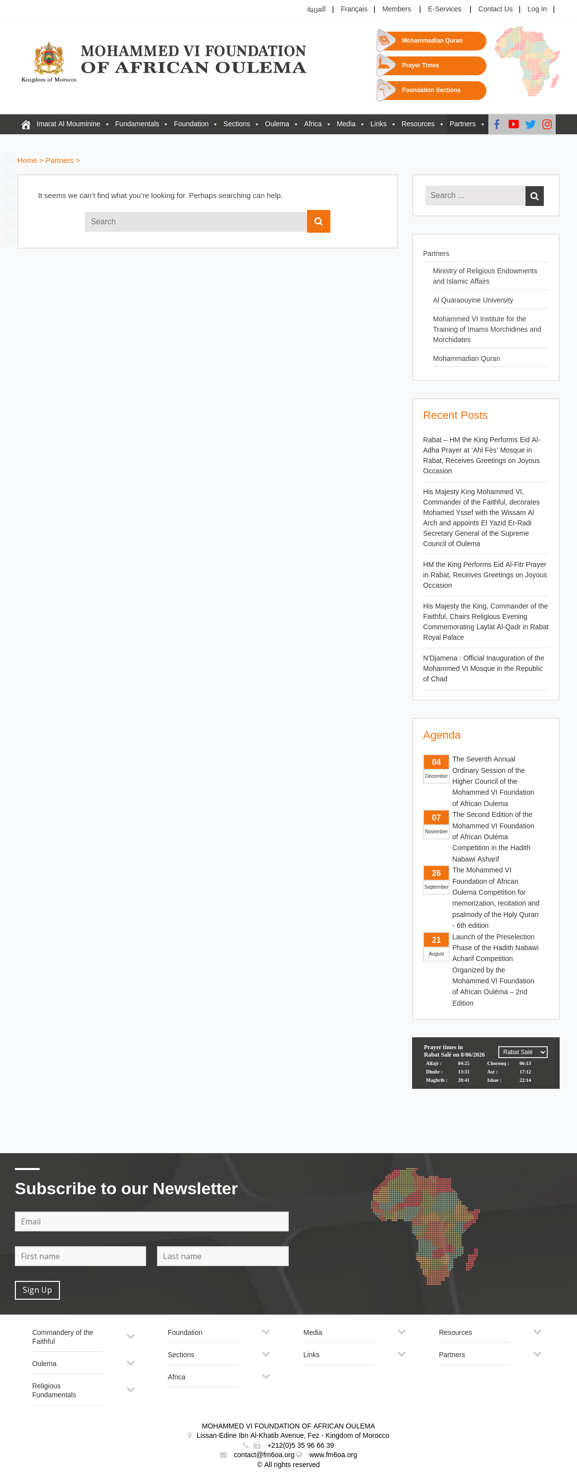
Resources (418, 124)
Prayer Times (420, 65)
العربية (316, 9)
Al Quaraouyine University (473, 300)
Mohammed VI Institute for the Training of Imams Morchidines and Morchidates (487, 329)
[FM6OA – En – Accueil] (25, 124)
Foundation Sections (431, 90)
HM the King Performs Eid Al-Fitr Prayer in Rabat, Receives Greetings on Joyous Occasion (485, 575)
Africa (313, 124)
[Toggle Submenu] (130, 1340)
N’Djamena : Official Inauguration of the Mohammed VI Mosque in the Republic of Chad (483, 669)
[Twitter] (530, 124)
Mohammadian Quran (432, 41)
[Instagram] (547, 124)
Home (27, 160)
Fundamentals (137, 124)
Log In (537, 9)
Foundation (191, 124)
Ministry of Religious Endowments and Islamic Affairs (485, 276)
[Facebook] (496, 124)
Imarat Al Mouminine (69, 124)
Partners (463, 124)
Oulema (277, 124)
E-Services (445, 9)
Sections (236, 124)
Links (378, 124)
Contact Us (495, 9)
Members (396, 9)
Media (346, 124)
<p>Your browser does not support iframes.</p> (486, 1074)
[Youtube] (513, 124)
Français (354, 9)
